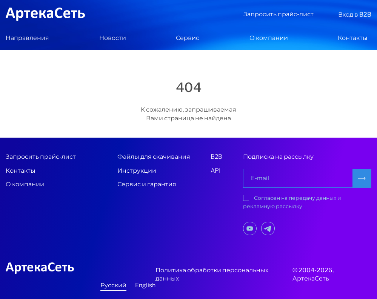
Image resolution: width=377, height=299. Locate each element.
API (216, 170)
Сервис (187, 37)
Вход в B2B (354, 14)
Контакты (353, 37)
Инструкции (136, 170)
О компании (268, 37)
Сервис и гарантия (146, 184)
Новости (112, 37)
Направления (27, 37)
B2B (216, 156)
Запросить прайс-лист (278, 14)
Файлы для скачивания (153, 156)
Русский (113, 285)
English (145, 285)
